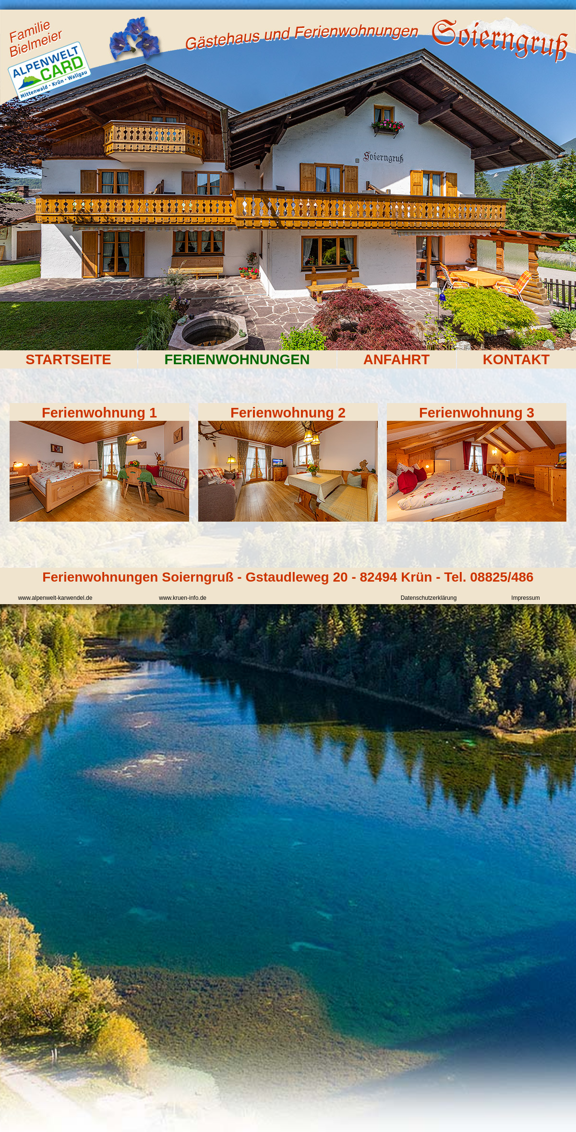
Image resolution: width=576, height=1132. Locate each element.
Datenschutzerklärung (429, 598)
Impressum (525, 598)
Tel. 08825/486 (488, 577)
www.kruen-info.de (182, 598)
